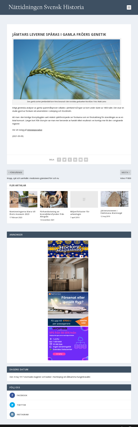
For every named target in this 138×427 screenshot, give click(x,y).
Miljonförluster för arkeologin (79, 208)
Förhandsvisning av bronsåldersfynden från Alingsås (52, 210)
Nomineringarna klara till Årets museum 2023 (22, 208)
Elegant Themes (25, 424)
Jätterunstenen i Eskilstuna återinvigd (111, 207)
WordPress (51, 424)
